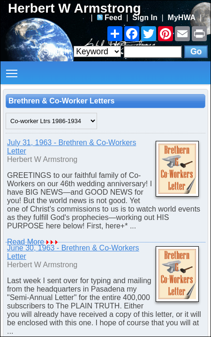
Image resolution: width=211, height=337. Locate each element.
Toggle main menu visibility (12, 70)
